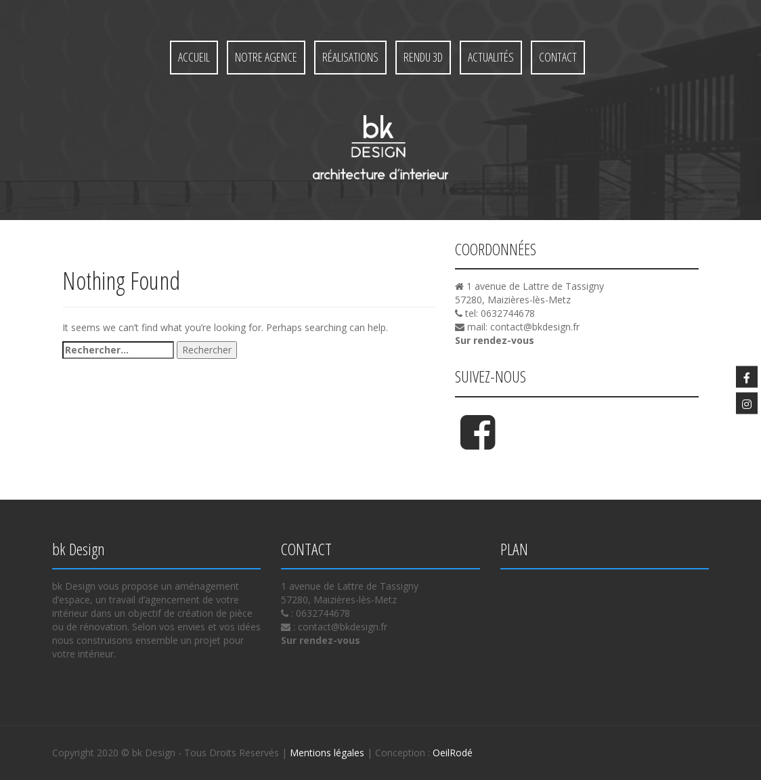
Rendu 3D (423, 57)
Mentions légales (327, 752)
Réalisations (350, 57)
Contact (558, 57)
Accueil (194, 57)
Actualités (491, 57)
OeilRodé (453, 752)
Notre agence (266, 57)
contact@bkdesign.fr (535, 326)
